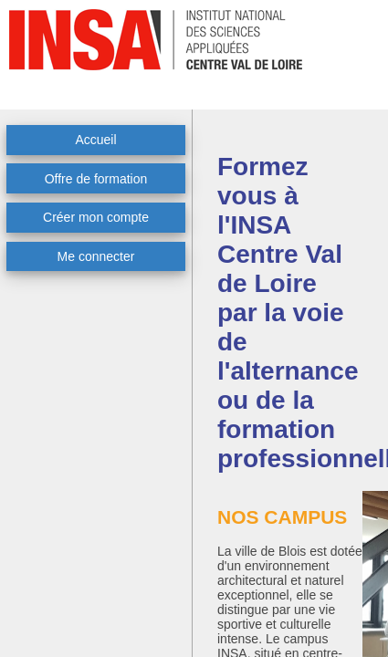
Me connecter (96, 256)
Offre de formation (96, 179)
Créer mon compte (96, 217)
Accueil (95, 139)
